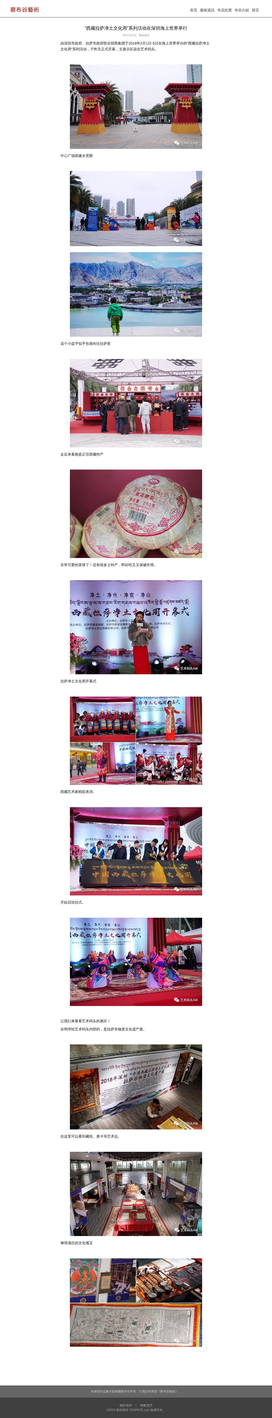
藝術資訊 (207, 10)
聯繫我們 (146, 1405)
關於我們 (126, 1405)
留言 (255, 10)
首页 (193, 10)
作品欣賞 (224, 10)
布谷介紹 (242, 10)
